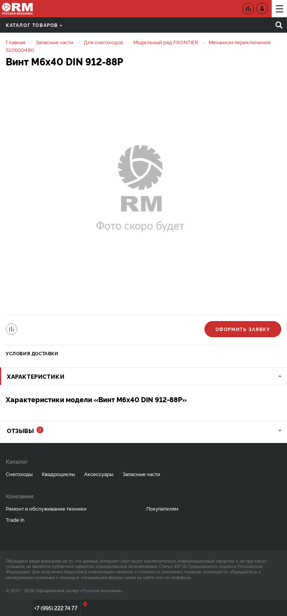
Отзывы (25, 430)
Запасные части (54, 41)
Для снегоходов (103, 41)
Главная (15, 41)
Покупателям (162, 508)
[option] (143, 192)
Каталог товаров (34, 25)
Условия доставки (32, 353)
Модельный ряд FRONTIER (165, 41)
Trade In (15, 519)
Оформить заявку (243, 329)
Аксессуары (98, 473)
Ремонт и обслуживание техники (46, 508)
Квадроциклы (58, 473)
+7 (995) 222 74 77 (56, 607)
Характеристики (36, 376)
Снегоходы (19, 473)
